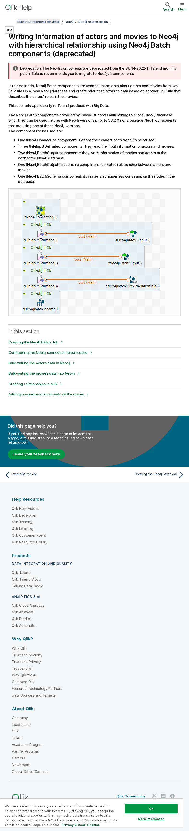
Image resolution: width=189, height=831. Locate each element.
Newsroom (21, 765)
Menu (182, 9)
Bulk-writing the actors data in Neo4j (39, 363)
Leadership (21, 724)
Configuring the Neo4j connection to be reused (48, 352)
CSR (15, 731)
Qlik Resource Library (29, 542)
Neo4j (69, 21)
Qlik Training (22, 522)
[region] (91, 815)
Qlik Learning (22, 529)
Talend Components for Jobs (38, 21)
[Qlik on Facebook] (172, 796)
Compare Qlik (23, 682)
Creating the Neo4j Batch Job (33, 342)
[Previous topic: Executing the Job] (48, 475)
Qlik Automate (23, 625)
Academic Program (28, 745)
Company (20, 718)
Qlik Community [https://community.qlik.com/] (130, 796)
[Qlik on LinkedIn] (163, 796)
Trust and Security (27, 655)
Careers (18, 758)
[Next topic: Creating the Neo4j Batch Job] (140, 475)
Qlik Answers (23, 612)
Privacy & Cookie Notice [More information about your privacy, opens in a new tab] (80, 825)
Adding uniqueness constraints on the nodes (46, 394)
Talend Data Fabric (27, 586)
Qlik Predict (21, 619)
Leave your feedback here (36, 454)
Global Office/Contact (30, 771)
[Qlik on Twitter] (154, 796)
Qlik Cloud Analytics (28, 605)
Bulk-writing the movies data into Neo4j (41, 373)
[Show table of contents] (9, 21)
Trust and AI (22, 668)
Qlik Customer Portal (29, 535)
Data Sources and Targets (33, 695)
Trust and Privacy (26, 662)
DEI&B (17, 738)
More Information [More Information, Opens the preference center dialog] (151, 819)
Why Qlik (19, 648)
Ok (151, 808)
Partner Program (25, 751)
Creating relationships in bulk (32, 384)
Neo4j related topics (93, 21)
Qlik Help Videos (26, 508)
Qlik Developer (24, 515)
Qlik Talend (21, 572)
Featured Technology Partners (37, 688)
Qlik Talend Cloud (26, 579)
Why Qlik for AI (24, 675)
